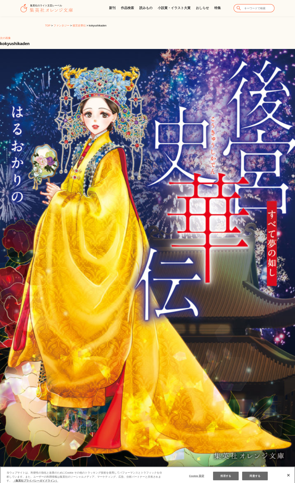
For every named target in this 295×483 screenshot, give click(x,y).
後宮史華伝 (79, 25)
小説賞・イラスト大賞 (174, 8)
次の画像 (5, 38)
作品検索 (127, 8)
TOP (47, 25)
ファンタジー (61, 25)
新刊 (112, 8)
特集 (217, 8)
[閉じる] (288, 478)
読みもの (145, 8)
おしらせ (202, 8)
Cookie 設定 (196, 478)
